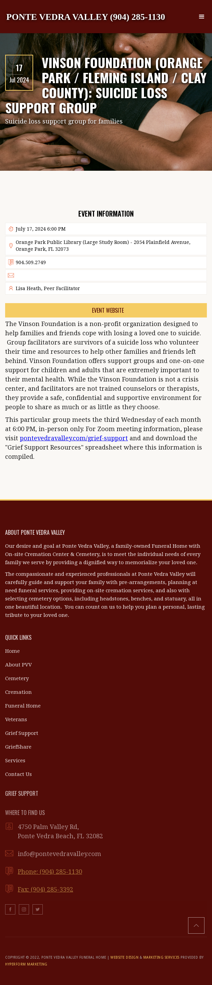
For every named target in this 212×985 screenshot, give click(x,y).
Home (12, 651)
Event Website (108, 310)
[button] (201, 17)
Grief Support (21, 733)
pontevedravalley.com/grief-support (74, 438)
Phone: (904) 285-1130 (50, 871)
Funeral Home (23, 706)
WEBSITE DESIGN (124, 957)
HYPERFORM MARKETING (26, 964)
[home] (85, 16)
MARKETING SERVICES (161, 957)
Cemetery (17, 678)
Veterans (16, 719)
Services (15, 760)
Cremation (18, 692)
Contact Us (18, 774)
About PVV (18, 665)
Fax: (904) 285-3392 (45, 889)
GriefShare (18, 747)
